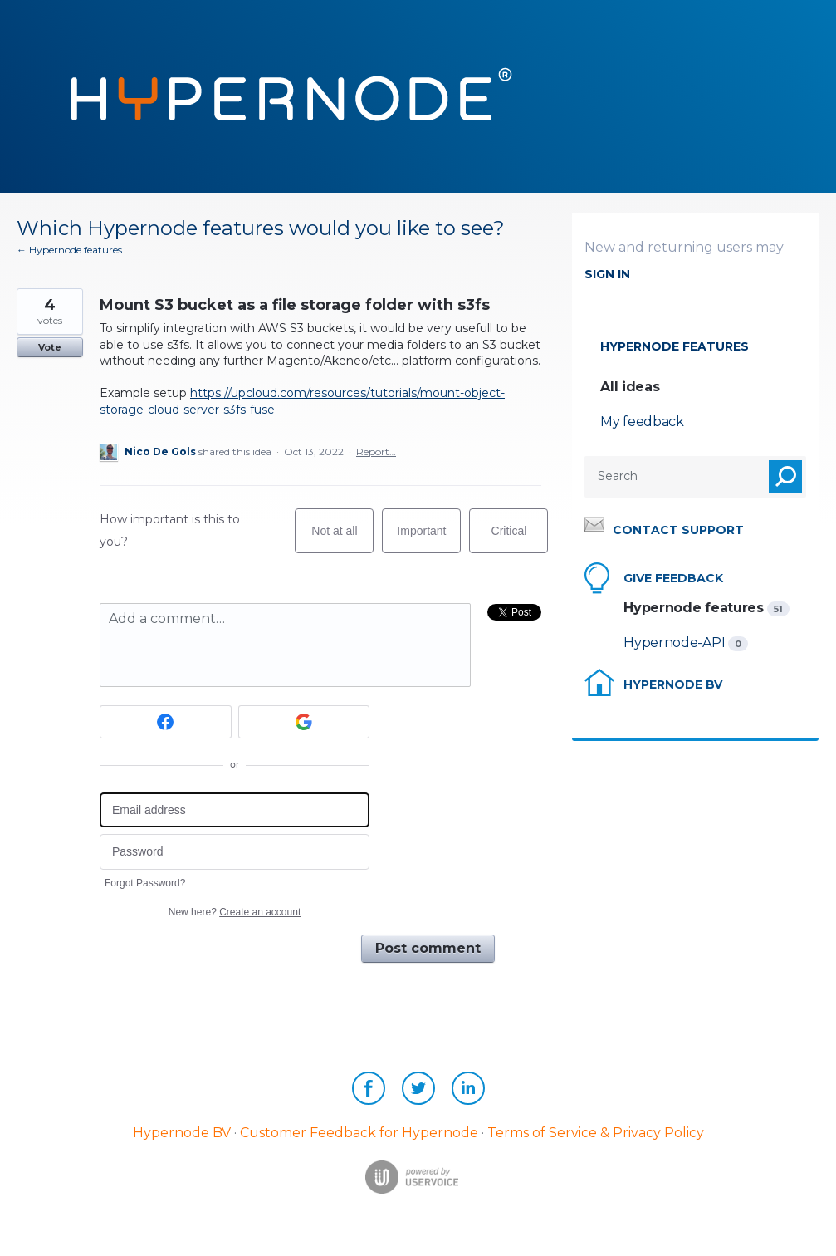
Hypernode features (674, 346)
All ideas (629, 387)
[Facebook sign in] (166, 721)
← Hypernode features (69, 249)
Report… (376, 451)
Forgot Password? (145, 883)
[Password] (234, 852)
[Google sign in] (304, 721)
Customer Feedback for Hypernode (359, 1133)
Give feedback (673, 578)
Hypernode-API (675, 642)
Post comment (428, 948)
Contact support (678, 530)
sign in (607, 274)
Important (429, 538)
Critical (520, 538)
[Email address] (234, 810)
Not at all (342, 538)
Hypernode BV (672, 684)
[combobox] (663, 476)
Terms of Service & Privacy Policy (595, 1133)
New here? (235, 912)
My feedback (642, 421)
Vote (49, 347)
